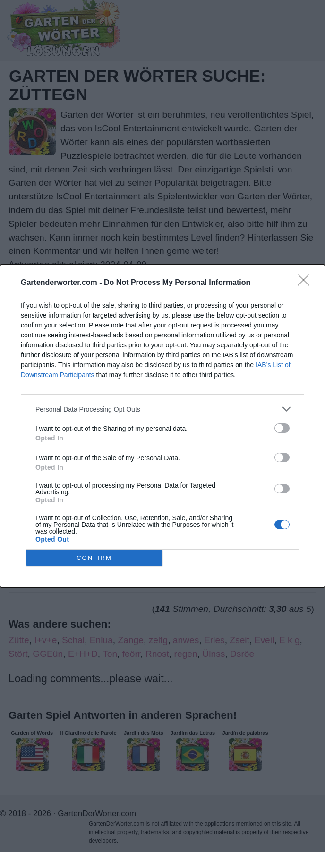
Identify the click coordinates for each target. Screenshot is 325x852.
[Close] (307, 283)
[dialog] (162, 426)
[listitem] (162, 409)
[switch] (282, 428)
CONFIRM (94, 557)
